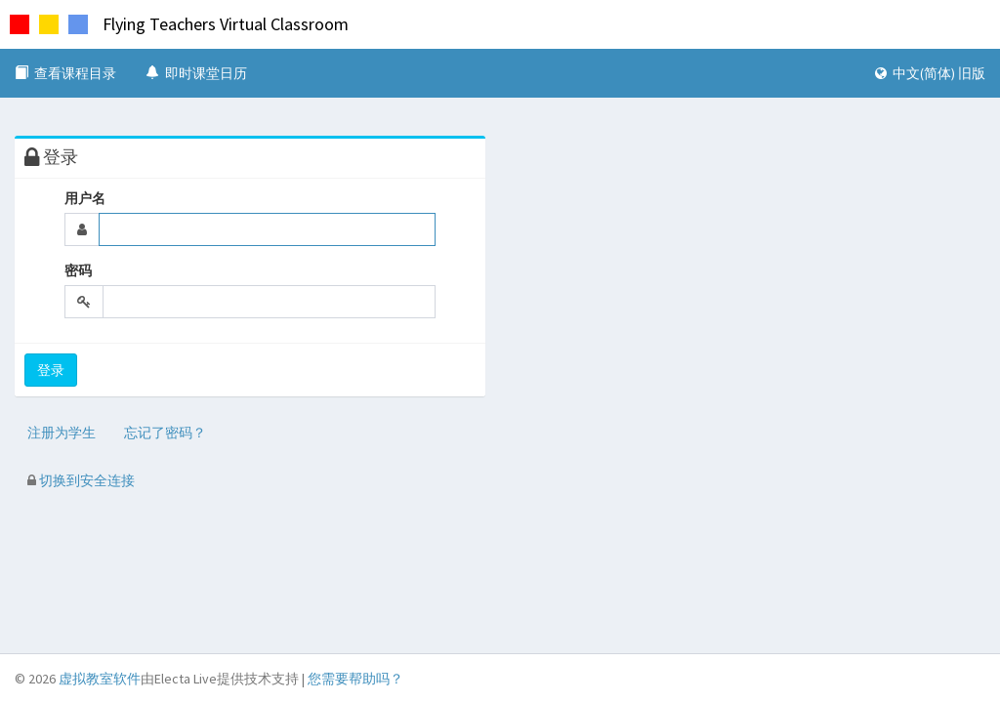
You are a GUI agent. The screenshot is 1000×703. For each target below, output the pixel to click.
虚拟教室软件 (100, 678)
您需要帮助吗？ (355, 678)
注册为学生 (61, 432)
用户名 (84, 198)
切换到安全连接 (81, 480)
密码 (78, 270)
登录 (50, 370)
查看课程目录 (65, 73)
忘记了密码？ (165, 432)
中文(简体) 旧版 (930, 73)
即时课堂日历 (196, 73)
